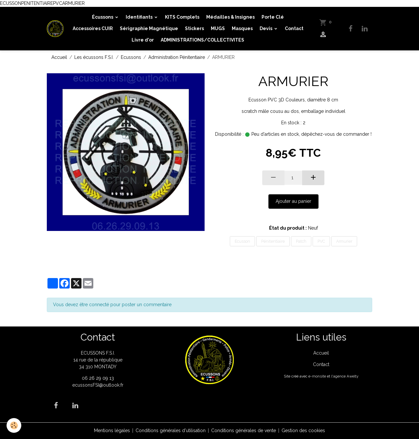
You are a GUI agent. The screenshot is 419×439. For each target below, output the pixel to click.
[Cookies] (14, 425)
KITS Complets (182, 17)
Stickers (194, 28)
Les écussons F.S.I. (94, 57)
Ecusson (242, 241)
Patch (301, 241)
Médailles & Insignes (230, 17)
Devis (266, 28)
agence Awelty (345, 376)
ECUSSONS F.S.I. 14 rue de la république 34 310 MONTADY (97, 359)
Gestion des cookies (303, 430)
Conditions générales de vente (243, 430)
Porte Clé (273, 17)
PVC (321, 241)
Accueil (59, 57)
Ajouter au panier (293, 201)
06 (85, 378)
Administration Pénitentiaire (176, 57)
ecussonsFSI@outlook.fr (97, 385)
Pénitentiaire (273, 241)
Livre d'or (143, 40)
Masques (242, 28)
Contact (294, 28)
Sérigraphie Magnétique (149, 28)
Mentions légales (112, 430)
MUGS (218, 28)
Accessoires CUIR (93, 28)
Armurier (344, 241)
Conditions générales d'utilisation (171, 430)
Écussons (103, 17)
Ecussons (131, 57)
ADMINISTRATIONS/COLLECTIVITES (202, 40)
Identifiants (140, 17)
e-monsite (317, 376)
